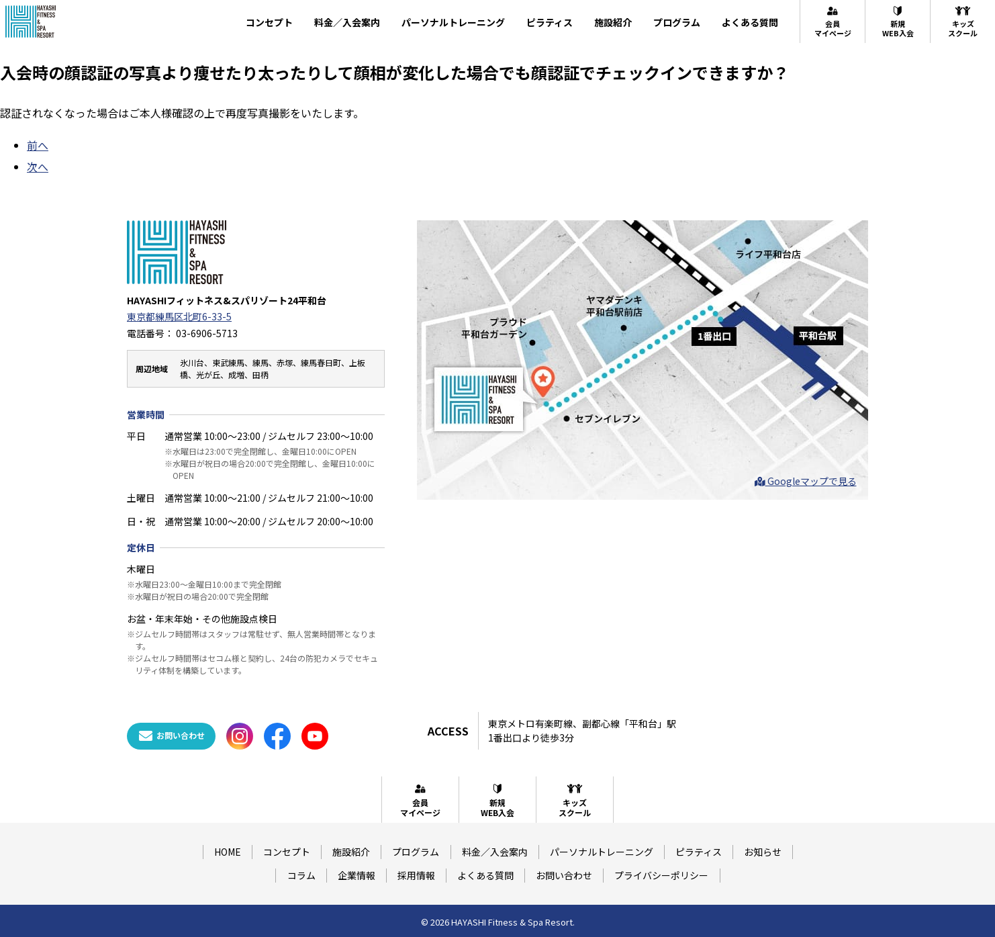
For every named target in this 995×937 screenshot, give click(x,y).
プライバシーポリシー (661, 875)
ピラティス (549, 22)
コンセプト (269, 22)
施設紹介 (613, 22)
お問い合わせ (564, 875)
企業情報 (356, 875)
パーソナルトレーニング (453, 22)
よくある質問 (750, 22)
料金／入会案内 (347, 22)
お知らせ (762, 851)
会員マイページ (832, 21)
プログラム (676, 22)
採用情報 (416, 875)
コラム (301, 875)
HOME (227, 851)
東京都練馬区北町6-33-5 (179, 316)
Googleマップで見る (806, 481)
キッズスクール (963, 21)
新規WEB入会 (898, 21)
